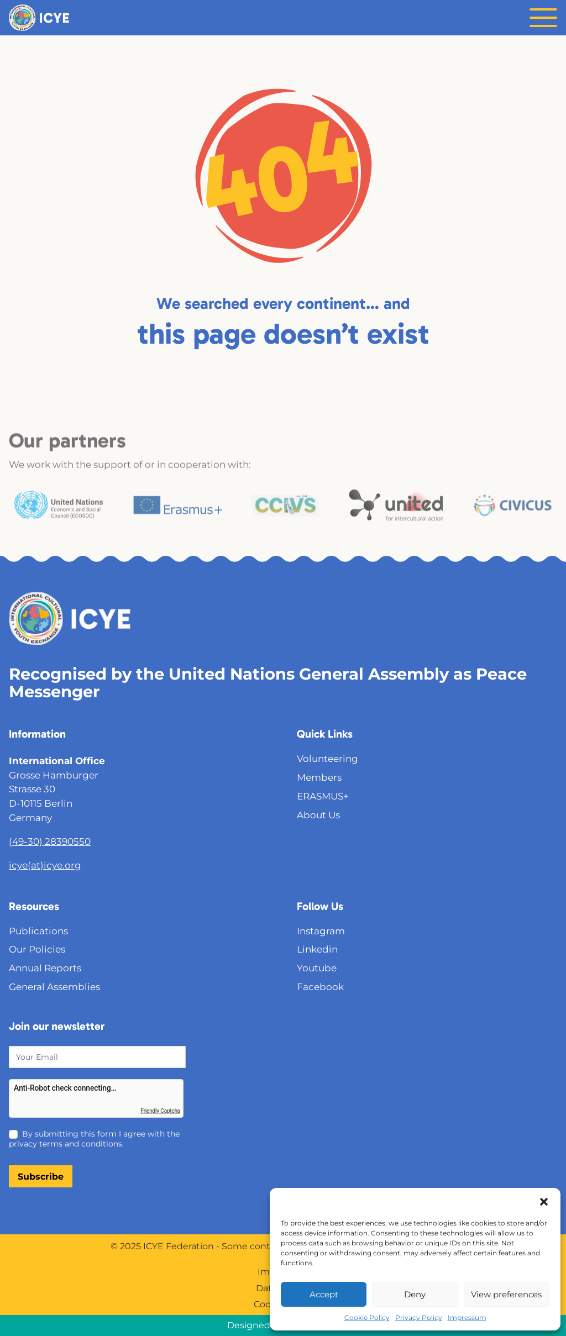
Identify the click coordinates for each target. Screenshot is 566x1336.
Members (319, 777)
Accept (324, 1294)
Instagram (321, 931)
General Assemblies (54, 986)
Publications (38, 931)
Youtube (317, 968)
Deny (415, 1294)
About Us (318, 814)
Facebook (320, 986)
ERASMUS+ (323, 796)
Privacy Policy (418, 1317)
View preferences (506, 1294)
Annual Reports (45, 968)
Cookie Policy (367, 1317)
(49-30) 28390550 (50, 841)
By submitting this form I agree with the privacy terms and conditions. (94, 1139)
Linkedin (317, 949)
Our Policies (37, 949)
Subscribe (41, 1176)
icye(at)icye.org (45, 865)
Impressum (467, 1317)
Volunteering (327, 758)
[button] (543, 1201)
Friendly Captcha (160, 1111)
